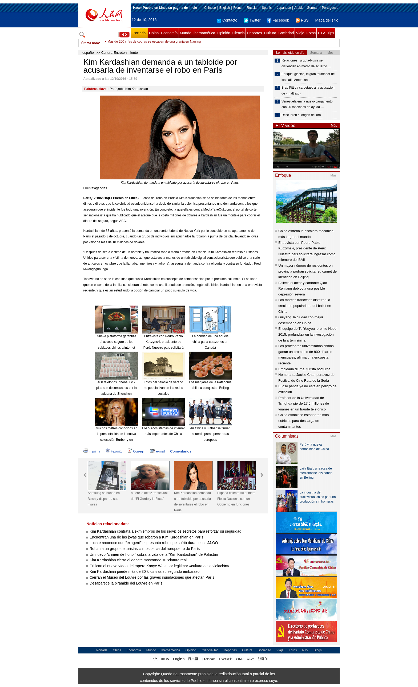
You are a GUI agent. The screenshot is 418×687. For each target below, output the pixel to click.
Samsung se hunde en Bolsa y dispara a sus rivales (104, 498)
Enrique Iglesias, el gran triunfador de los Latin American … (308, 77)
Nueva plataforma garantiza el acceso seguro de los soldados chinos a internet (116, 341)
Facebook (278, 20)
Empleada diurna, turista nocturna (304, 369)
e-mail (157, 451)
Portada (139, 33)
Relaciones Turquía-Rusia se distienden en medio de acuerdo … (306, 63)
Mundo (185, 33)
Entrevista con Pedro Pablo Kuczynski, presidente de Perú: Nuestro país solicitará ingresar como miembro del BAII (163, 347)
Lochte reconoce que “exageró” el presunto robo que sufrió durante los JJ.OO (154, 543)
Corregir (136, 451)
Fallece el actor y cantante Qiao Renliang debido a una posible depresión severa (302, 288)
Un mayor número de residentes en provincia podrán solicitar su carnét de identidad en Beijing (307, 271)
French (238, 8)
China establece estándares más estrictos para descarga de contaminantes (303, 420)
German (312, 8)
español (88, 53)
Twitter (252, 20)
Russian (252, 8)
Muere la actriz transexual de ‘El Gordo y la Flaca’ (149, 496)
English (224, 8)
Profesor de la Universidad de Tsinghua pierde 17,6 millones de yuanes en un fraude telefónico (303, 403)
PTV (321, 33)
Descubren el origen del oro (301, 115)
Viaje (300, 33)
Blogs (318, 650)
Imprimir (91, 451)
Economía (169, 33)
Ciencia (238, 33)
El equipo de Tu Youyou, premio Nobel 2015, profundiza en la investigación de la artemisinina (307, 334)
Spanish (267, 8)
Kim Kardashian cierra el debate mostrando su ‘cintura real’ (138, 560)
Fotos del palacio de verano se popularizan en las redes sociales (163, 388)
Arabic (298, 8)
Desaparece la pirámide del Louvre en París (126, 583)
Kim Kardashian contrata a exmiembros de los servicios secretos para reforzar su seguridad (166, 531)
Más (334, 125)
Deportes (254, 33)
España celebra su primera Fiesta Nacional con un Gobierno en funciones (236, 498)
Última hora (90, 43)
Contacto (227, 20)
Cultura (270, 33)
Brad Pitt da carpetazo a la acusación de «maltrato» (308, 90)
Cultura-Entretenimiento (119, 53)
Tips (330, 33)
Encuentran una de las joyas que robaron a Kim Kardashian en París (146, 537)
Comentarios (180, 451)
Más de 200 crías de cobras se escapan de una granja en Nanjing (154, 43)
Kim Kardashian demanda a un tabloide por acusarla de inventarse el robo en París (192, 501)
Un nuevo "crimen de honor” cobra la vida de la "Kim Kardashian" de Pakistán (154, 554)
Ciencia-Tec (210, 650)
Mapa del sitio (326, 20)
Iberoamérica (204, 33)
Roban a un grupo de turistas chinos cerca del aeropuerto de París (145, 548)
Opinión (223, 33)
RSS (302, 20)
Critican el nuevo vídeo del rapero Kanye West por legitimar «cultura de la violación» (159, 566)
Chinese (210, 8)
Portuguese (330, 8)
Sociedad (286, 33)
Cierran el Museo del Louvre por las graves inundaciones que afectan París (152, 577)
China (154, 33)
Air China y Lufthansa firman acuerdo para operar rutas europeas (210, 434)
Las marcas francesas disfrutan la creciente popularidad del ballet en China (304, 305)
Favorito (114, 451)
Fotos (311, 33)
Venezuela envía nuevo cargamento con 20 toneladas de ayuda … (307, 104)
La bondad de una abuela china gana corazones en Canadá (210, 341)
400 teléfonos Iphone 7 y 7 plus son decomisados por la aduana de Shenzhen (116, 388)
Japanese (284, 8)
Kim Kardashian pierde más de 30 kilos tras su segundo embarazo (144, 571)
